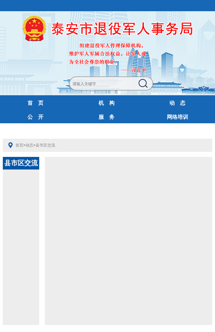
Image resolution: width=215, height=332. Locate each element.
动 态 (177, 103)
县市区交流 (45, 145)
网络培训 (177, 117)
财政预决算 (106, 131)
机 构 (106, 103)
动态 (29, 145)
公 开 (35, 117)
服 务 (106, 117)
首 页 (35, 103)
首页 (19, 145)
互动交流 (35, 131)
